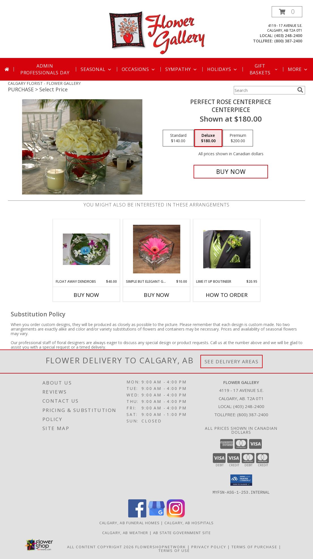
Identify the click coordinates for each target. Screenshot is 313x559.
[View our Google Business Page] (156, 515)
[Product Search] (264, 90)
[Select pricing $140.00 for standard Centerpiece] (178, 138)
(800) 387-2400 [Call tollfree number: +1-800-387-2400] (288, 41)
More (298, 69)
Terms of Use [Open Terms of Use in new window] (174, 550)
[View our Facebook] (137, 515)
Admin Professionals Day (45, 69)
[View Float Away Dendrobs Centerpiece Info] (86, 249)
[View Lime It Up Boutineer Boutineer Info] (226, 249)
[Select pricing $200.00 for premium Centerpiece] (238, 138)
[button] (287, 11)
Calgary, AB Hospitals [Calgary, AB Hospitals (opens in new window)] (189, 522)
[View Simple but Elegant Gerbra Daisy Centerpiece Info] (156, 249)
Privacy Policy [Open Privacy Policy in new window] (208, 546)
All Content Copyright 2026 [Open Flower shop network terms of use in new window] (100, 546)
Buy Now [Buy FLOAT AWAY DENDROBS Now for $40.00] (86, 295)
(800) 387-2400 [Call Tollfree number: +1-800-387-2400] (252, 414)
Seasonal (96, 69)
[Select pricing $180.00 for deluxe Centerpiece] (208, 138)
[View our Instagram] (176, 515)
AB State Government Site (182, 532)
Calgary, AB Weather (125, 532)
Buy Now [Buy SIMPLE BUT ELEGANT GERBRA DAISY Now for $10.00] (156, 295)
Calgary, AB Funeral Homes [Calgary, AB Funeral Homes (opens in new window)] (129, 522)
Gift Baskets (264, 69)
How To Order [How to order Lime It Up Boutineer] (227, 295)
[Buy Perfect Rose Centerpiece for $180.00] (231, 171)
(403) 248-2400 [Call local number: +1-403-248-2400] (288, 35)
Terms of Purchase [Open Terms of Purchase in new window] (254, 546)
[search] (300, 90)
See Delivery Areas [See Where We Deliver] (232, 361)
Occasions (139, 69)
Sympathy (181, 69)
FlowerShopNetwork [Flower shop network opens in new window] (160, 546)
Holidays (222, 69)
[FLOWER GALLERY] (157, 32)
